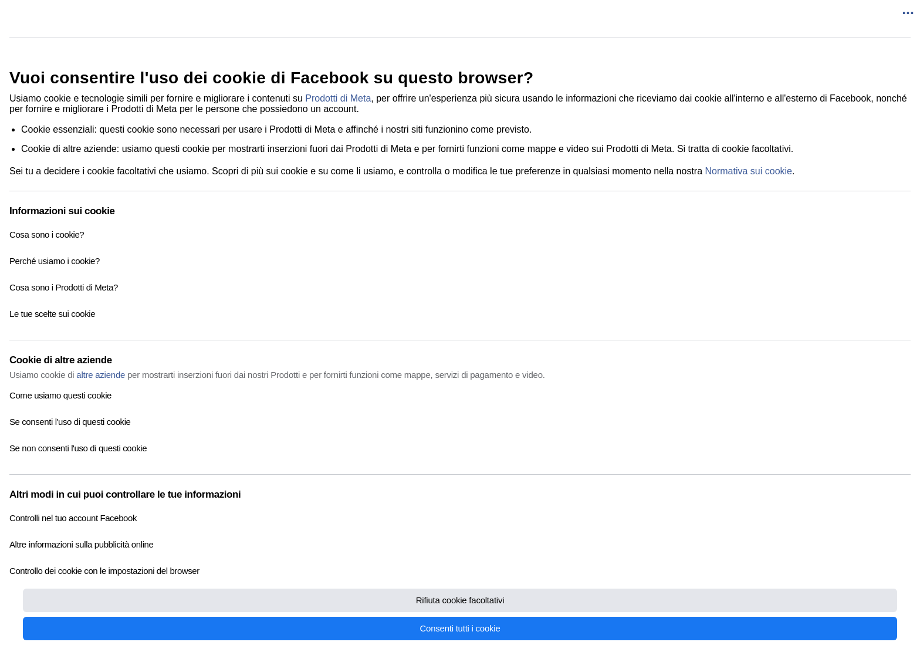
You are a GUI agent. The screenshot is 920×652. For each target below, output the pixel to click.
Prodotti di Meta (338, 98)
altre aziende (100, 375)
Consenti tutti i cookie (460, 628)
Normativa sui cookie (749, 171)
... (908, 9)
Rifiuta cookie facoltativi (460, 600)
